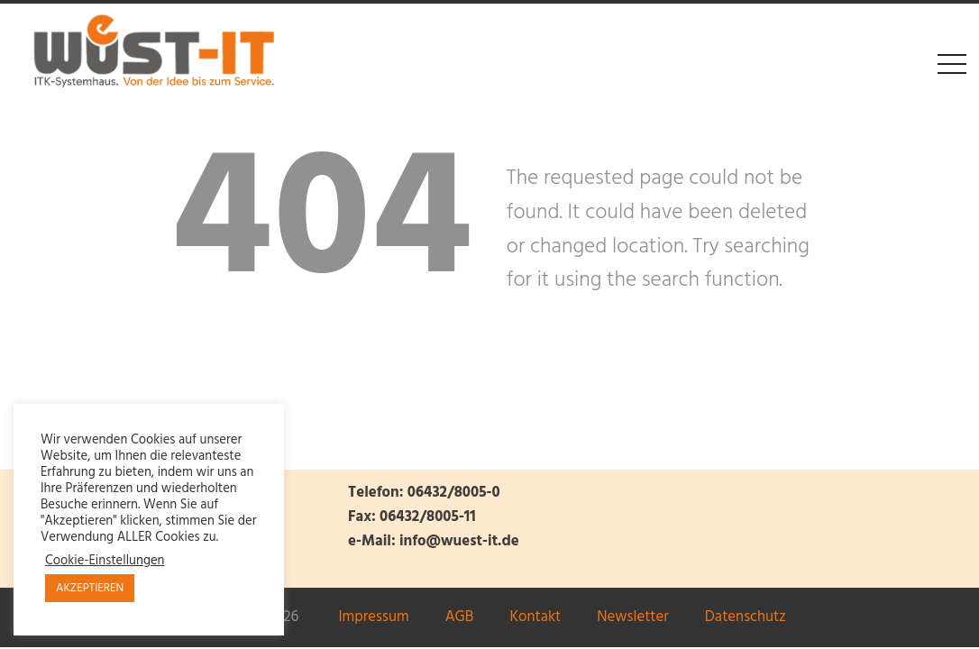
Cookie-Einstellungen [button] (105, 561)
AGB (459, 617)
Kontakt (535, 617)
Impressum (373, 617)
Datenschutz (745, 617)
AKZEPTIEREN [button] (90, 588)
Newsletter (633, 617)
